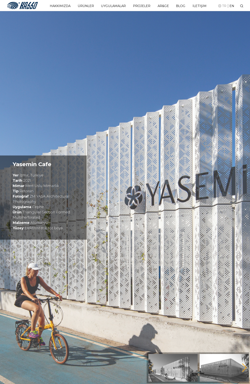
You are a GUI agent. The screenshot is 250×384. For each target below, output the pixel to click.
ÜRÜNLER (86, 6)
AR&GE (163, 6)
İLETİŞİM (199, 6)
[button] (244, 368)
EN (231, 6)
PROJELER (141, 6)
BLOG (180, 6)
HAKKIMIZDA (60, 6)
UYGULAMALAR (113, 6)
